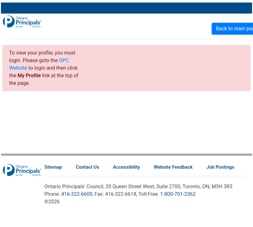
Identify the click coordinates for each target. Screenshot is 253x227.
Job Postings (220, 167)
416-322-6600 (77, 194)
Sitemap (53, 167)
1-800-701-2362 (178, 194)
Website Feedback (173, 167)
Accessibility (126, 167)
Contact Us (87, 167)
